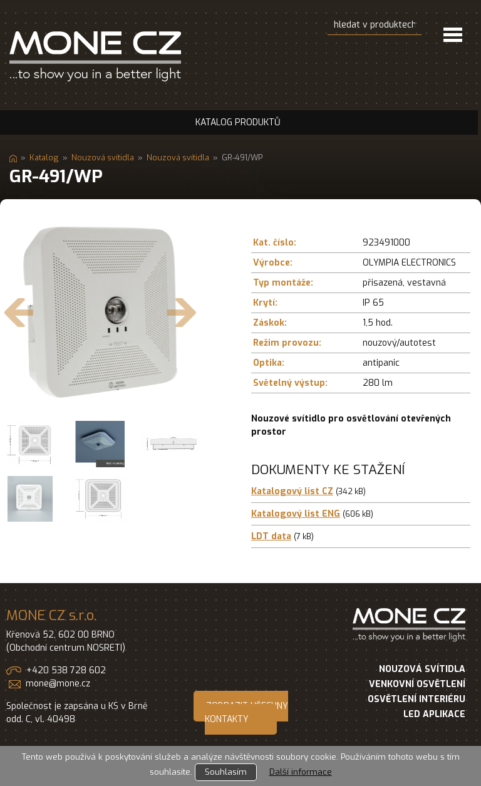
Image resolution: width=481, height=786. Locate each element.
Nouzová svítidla (102, 157)
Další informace (300, 772)
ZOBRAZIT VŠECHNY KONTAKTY (246, 712)
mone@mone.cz (58, 684)
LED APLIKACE (434, 714)
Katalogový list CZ (292, 491)
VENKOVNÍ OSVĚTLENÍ (417, 684)
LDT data (271, 536)
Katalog (44, 157)
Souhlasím (226, 772)
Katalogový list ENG (295, 514)
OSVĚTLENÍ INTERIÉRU (416, 699)
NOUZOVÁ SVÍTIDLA (422, 669)
